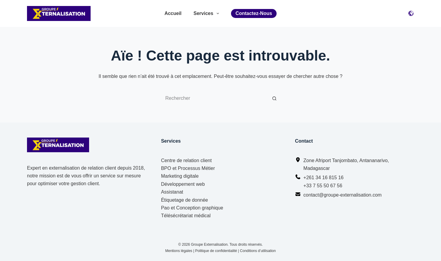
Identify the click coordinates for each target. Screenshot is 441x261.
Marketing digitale (180, 176)
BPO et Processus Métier (188, 168)
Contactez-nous (254, 13)
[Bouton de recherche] (274, 98)
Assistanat (172, 191)
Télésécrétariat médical (186, 215)
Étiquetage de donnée (184, 200)
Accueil (173, 13)
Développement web (183, 184)
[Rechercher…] (214, 98)
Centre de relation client (186, 160)
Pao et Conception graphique (192, 207)
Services (206, 13)
